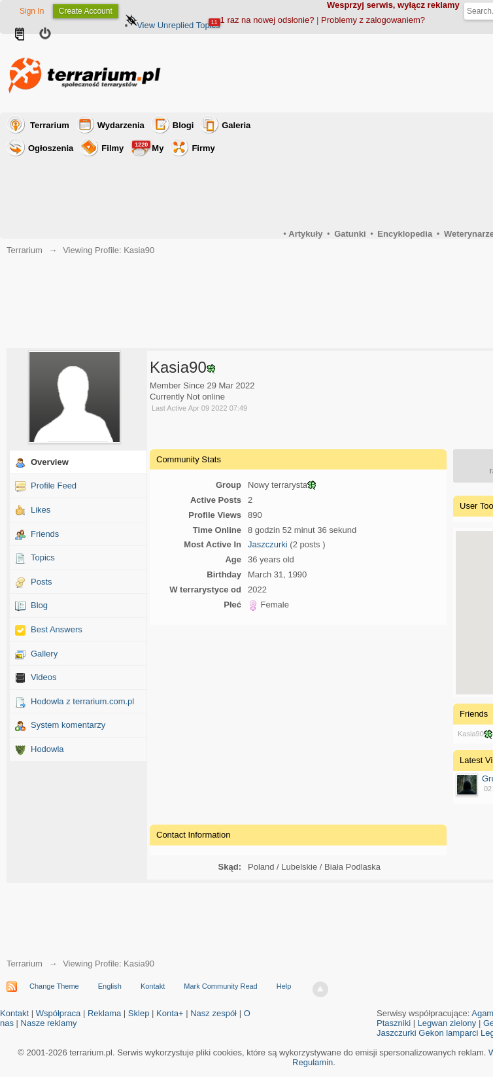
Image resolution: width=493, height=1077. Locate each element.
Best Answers (56, 629)
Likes (40, 510)
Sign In (32, 11)
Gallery (44, 653)
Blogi (183, 125)
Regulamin (312, 1062)
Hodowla (47, 749)
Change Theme (54, 986)
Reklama (104, 1013)
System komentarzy (68, 725)
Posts (41, 582)
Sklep (139, 1013)
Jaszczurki (268, 544)
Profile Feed (53, 485)
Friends (45, 534)
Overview (50, 462)
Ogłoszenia (50, 148)
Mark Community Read (220, 986)
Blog (39, 605)
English (110, 986)
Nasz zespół (213, 1013)
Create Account (85, 11)
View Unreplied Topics (178, 25)
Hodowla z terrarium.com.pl (82, 701)
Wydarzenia (120, 125)
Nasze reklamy (49, 1023)
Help (284, 986)
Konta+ (170, 1013)
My (147, 147)
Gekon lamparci (448, 1033)
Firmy (203, 148)
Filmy (112, 148)
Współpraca (58, 1013)
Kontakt (153, 986)
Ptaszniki (394, 1023)
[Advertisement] (298, 723)
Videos (44, 677)
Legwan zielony (447, 1023)
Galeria (236, 125)
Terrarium (49, 125)
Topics (43, 557)
